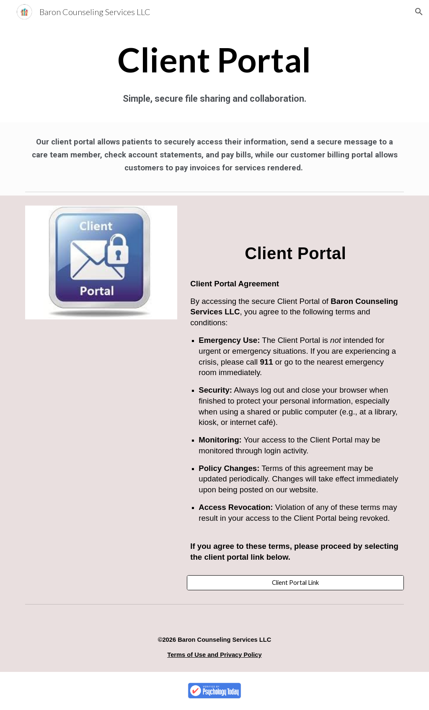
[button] (419, 12)
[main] (214, 59)
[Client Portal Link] (295, 582)
